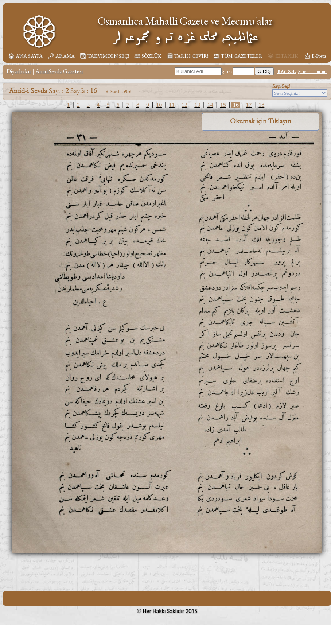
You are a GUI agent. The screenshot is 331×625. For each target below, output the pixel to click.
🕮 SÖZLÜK (147, 56)
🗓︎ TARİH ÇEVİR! (187, 56)
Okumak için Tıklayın (260, 121)
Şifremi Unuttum (312, 71)
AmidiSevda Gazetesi (59, 71)
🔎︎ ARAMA (61, 56)
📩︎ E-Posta (315, 56)
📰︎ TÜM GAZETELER (237, 56)
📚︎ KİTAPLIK (283, 56)
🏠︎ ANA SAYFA (25, 56)
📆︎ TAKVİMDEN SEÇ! (104, 56)
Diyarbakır (19, 71)
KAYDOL (286, 71)
